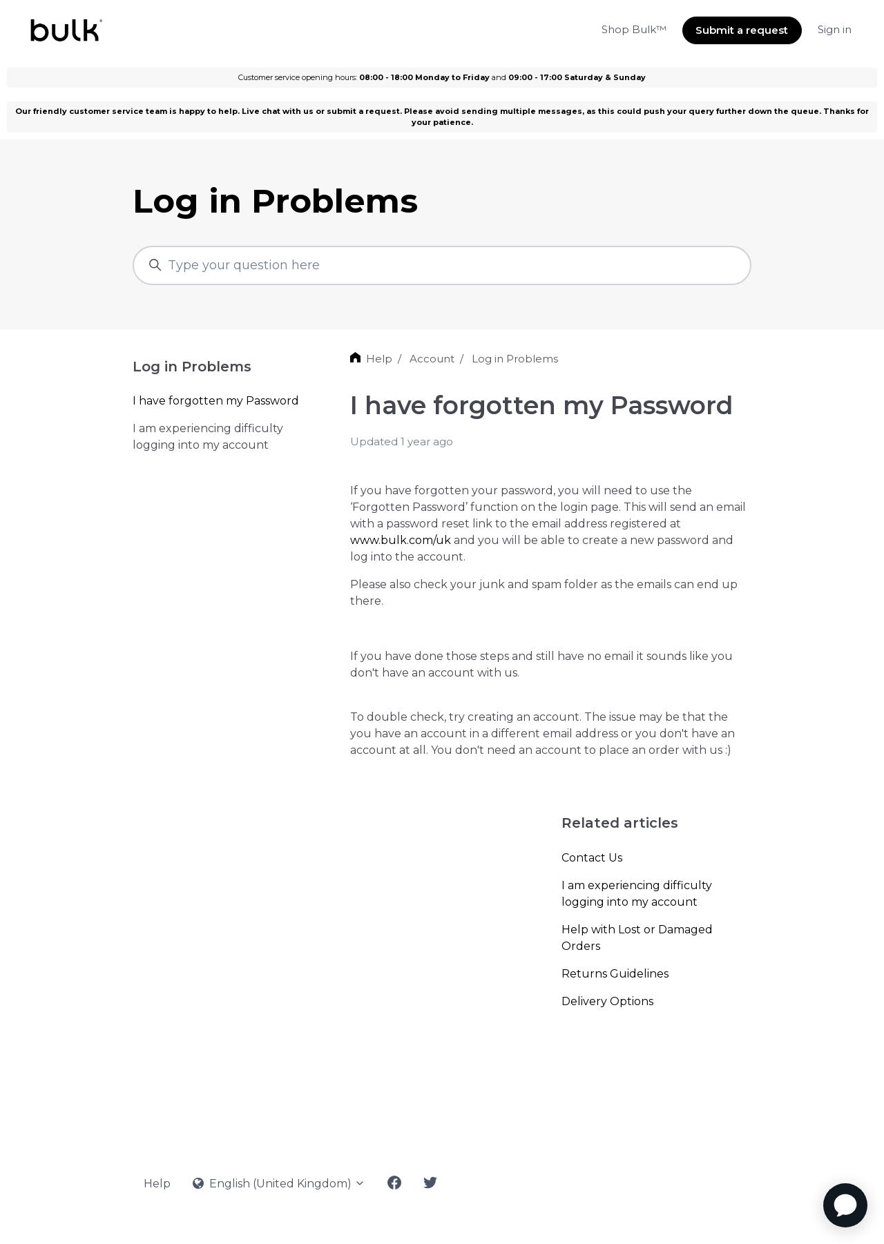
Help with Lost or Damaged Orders (637, 938)
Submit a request (741, 30)
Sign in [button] (835, 29)
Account (432, 358)
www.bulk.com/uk (400, 540)
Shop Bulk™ (634, 29)
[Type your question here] (442, 265)
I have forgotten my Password (216, 400)
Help (379, 358)
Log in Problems (515, 358)
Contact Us (591, 857)
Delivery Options (607, 1001)
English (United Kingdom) (279, 1183)
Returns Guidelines (615, 973)
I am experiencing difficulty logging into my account (636, 893)
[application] (845, 1205)
